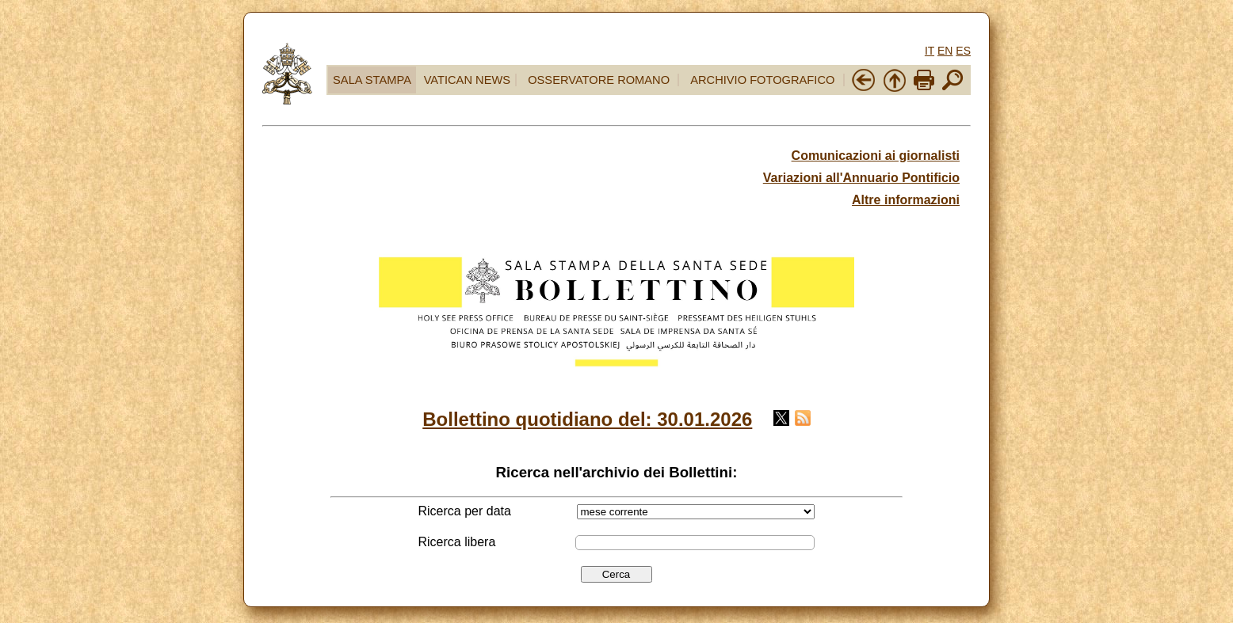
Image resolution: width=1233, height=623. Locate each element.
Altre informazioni (906, 200)
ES (963, 50)
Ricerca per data (464, 511)
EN (944, 50)
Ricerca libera (457, 542)
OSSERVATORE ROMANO (599, 80)
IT (929, 50)
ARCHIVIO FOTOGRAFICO (762, 80)
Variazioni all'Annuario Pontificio (861, 177)
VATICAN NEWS (467, 80)
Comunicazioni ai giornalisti (876, 155)
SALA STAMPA (372, 80)
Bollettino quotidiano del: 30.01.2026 (587, 419)
